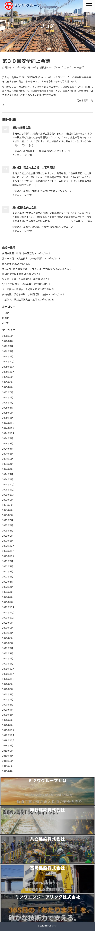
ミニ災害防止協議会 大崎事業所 (19, 289)
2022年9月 (7, 561)
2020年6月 (7, 699)
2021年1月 (7, 663)
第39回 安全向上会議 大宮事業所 (33, 167)
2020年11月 (8, 674)
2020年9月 (7, 684)
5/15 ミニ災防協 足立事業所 (17, 284)
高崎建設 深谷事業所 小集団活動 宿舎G (25, 294)
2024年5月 (7, 458)
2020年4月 (7, 709)
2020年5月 (7, 704)
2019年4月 (7, 771)
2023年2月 (7, 535)
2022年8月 (7, 566)
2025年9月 (7, 377)
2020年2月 (7, 720)
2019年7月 (7, 755)
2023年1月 (7, 540)
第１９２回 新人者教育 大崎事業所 (23, 258)
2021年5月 (7, 643)
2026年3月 (7, 346)
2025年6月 (7, 392)
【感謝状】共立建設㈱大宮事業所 (19, 299)
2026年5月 (7, 336)
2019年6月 (7, 761)
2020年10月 (8, 679)
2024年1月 (7, 479)
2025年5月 (7, 397)
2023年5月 (7, 520)
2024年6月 (7, 453)
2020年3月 (7, 714)
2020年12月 (8, 668)
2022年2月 (7, 597)
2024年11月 (8, 428)
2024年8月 (7, 443)
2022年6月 (7, 576)
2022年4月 (7, 587)
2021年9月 (7, 622)
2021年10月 (8, 617)
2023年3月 (7, 530)
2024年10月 (8, 433)
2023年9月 (7, 499)
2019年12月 (8, 730)
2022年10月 (8, 556)
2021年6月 (7, 638)
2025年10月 (8, 371)
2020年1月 (7, 725)
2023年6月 (7, 515)
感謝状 (5, 317)
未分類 (80, 67)
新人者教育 (8, 263)
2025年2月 (7, 412)
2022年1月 (7, 602)
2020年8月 (7, 689)
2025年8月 (7, 382)
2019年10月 (8, 740)
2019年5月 (7, 766)
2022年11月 (8, 551)
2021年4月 (7, 648)
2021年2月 (7, 658)
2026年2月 (7, 351)
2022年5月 (7, 581)
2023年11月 (8, 489)
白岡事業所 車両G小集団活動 (18, 253)
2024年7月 (7, 448)
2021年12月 (8, 607)
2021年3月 (7, 653)
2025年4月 (7, 402)
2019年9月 (7, 745)
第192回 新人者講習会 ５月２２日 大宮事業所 (28, 268)
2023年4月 (7, 525)
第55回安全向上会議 (24, 207)
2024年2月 (7, 474)
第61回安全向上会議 (12, 274)
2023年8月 (7, 505)
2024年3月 (7, 469)
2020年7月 (7, 694)
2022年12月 (8, 545)
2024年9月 (7, 438)
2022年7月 (7, 571)
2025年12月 (8, 361)
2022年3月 (7, 592)
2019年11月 (8, 735)
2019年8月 (7, 750)
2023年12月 (8, 484)
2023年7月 (7, 510)
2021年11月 (8, 612)
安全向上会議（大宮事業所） (17, 279)
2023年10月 (8, 494)
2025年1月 (7, 417)
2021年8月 (7, 627)
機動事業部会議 (21, 127)
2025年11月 (8, 366)
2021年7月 (7, 632)
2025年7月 (7, 387)
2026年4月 (7, 341)
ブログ (5, 312)
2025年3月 (7, 407)
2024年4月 (7, 464)
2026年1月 (7, 356)
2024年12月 (8, 423)
